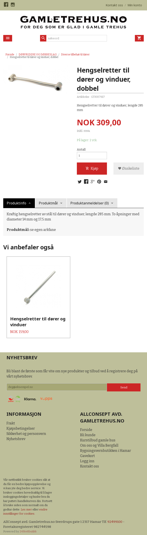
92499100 (116, 518)
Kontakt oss (89, 463)
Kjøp (92, 169)
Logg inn (87, 458)
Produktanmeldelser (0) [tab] (89, 204)
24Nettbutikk (28, 528)
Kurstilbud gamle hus (97, 437)
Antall (81, 150)
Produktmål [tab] (48, 204)
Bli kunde (87, 432)
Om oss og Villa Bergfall (99, 442)
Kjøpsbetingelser (20, 425)
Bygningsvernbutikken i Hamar (105, 447)
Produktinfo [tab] (16, 204)
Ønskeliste (128, 169)
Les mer (26, 506)
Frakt (10, 420)
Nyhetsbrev (15, 435)
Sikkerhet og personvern (26, 430)
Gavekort (87, 453)
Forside (9, 54)
